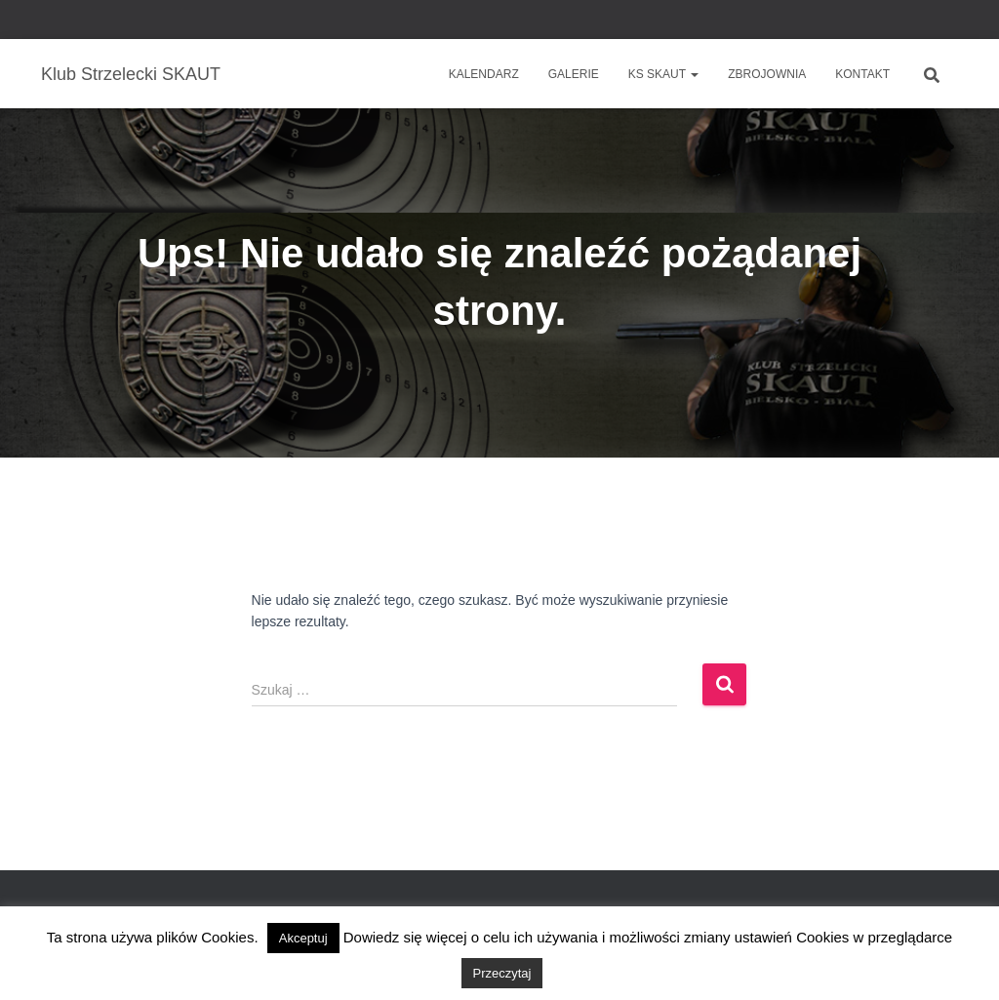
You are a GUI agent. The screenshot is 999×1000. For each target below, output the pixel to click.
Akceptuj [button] (303, 938)
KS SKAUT (663, 74)
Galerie (573, 74)
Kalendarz (484, 74)
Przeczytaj (502, 973)
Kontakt (862, 74)
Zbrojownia (767, 74)
